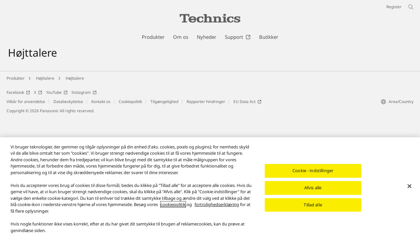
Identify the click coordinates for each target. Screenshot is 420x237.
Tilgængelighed (164, 101)
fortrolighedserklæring (217, 205)
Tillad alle (313, 206)
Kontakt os (100, 101)
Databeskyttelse (68, 101)
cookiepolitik (173, 205)
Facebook (18, 92)
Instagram (84, 92)
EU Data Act (247, 101)
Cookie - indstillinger (312, 171)
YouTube (57, 92)
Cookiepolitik (130, 101)
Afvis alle (312, 189)
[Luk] (409, 187)
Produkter (16, 78)
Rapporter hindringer (206, 101)
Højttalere (45, 78)
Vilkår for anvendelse (26, 101)
